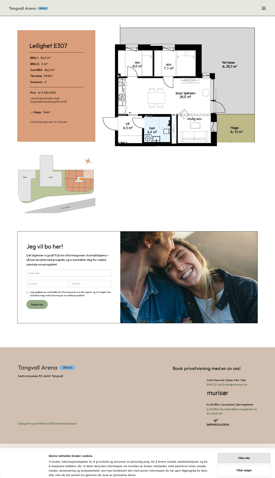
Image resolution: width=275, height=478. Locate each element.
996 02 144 (214, 384)
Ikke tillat (244, 453)
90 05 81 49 (214, 413)
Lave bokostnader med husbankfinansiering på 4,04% (48, 99)
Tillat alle (244, 429)
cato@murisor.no (235, 384)
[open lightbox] (180, 86)
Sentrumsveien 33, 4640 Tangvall (40, 376)
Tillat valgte (244, 441)
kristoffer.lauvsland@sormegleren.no (232, 409)
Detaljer (198, 470)
